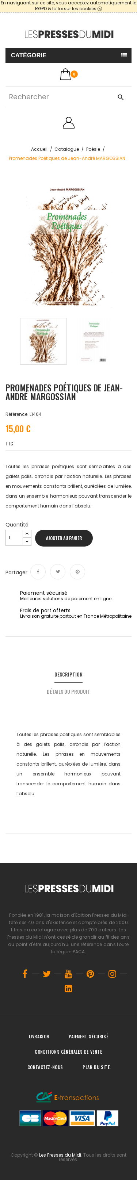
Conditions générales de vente (68, 1052)
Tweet (57, 571)
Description (68, 674)
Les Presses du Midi (60, 1155)
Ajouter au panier (64, 538)
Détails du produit (68, 691)
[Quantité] (14, 538)
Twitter (46, 973)
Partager (38, 571)
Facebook (25, 973)
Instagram (112, 973)
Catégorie (29, 55)
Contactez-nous (45, 1067)
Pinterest (77, 571)
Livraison (39, 1036)
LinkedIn (68, 988)
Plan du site (96, 1067)
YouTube (68, 973)
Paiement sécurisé (88, 1036)
